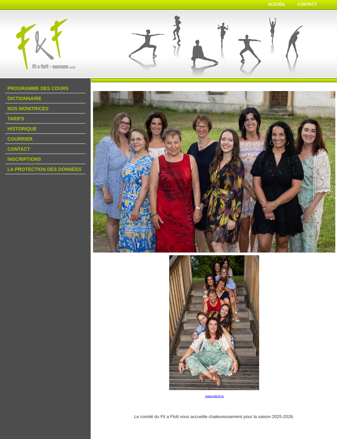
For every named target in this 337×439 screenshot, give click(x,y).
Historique (22, 128)
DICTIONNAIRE (24, 98)
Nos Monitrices (28, 108)
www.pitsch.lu (214, 396)
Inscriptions (24, 159)
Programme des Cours (37, 88)
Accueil (276, 4)
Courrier (20, 139)
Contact (307, 4)
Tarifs (15, 118)
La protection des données (44, 169)
